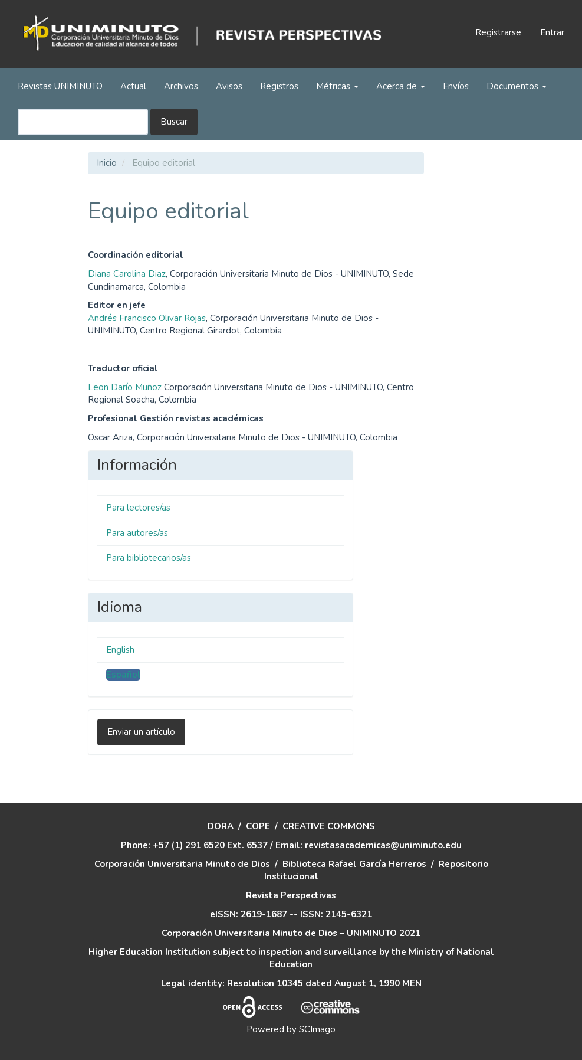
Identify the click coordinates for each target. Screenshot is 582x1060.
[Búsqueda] (83, 122)
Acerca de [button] (400, 86)
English (120, 650)
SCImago (317, 1029)
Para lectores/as (138, 507)
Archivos (181, 86)
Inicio (107, 163)
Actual (133, 86)
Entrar (552, 32)
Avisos (229, 86)
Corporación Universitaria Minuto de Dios (182, 864)
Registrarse (498, 32)
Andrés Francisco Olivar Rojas (147, 318)
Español (123, 675)
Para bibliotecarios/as (148, 558)
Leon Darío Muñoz (125, 387)
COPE (258, 826)
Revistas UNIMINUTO (60, 86)
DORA (221, 826)
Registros (279, 86)
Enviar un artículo (141, 732)
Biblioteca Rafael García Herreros (354, 864)
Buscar (174, 121)
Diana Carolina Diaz (127, 274)
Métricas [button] (337, 86)
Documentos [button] (516, 86)
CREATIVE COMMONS (328, 826)
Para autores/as (137, 533)
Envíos (456, 86)
